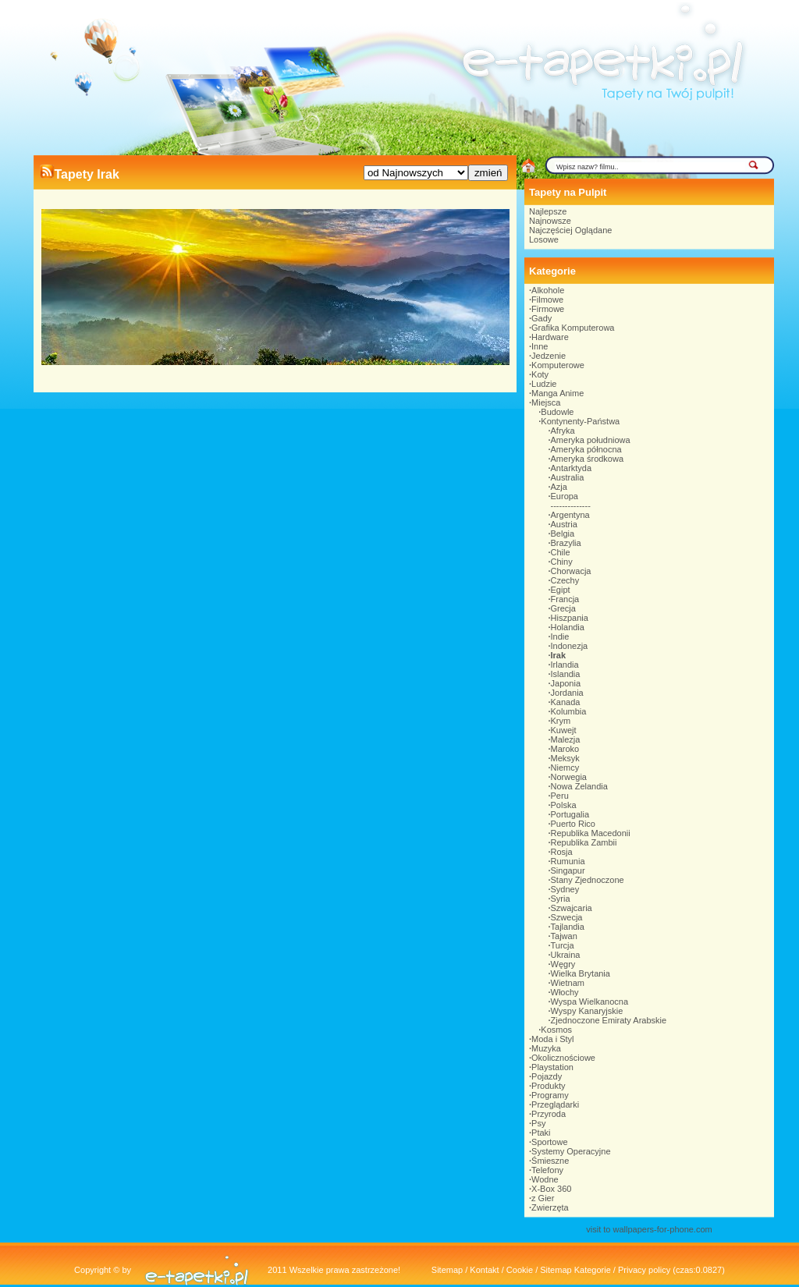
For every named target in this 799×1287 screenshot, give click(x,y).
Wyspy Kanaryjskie (587, 1011)
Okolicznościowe (563, 1057)
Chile (560, 552)
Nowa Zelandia (579, 786)
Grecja (563, 608)
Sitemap (447, 1270)
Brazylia (566, 543)
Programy (550, 1095)
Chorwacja (571, 571)
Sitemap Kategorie (575, 1270)
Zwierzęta (550, 1207)
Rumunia (568, 861)
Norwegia (569, 777)
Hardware (550, 337)
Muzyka (546, 1048)
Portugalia (570, 814)
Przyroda (548, 1114)
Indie (560, 636)
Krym (561, 720)
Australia (567, 477)
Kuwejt (564, 730)
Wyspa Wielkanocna (590, 1001)
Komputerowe (557, 365)
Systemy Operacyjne (570, 1151)
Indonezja (569, 646)
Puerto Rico (573, 823)
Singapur (568, 870)
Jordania (567, 692)
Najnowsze (550, 220)
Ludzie (543, 383)
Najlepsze (547, 211)
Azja (559, 486)
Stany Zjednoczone (587, 880)
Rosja (562, 851)
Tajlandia (567, 926)
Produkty (548, 1085)
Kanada (566, 702)
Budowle (557, 412)
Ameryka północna (586, 449)
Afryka (563, 430)
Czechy (565, 580)
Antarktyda (571, 468)
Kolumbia (569, 711)
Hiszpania (569, 617)
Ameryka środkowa (587, 458)
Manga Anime (557, 393)
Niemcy (565, 767)
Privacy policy (644, 1270)
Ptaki (540, 1132)
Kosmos (556, 1029)
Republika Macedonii (590, 833)
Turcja (562, 945)
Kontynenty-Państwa (580, 421)
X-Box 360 (551, 1188)
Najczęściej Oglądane (570, 230)
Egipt (560, 589)
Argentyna (570, 514)
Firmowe (547, 309)
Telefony (547, 1170)
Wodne (545, 1179)
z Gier (542, 1198)
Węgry (563, 964)
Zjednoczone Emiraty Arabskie (609, 1020)
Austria (564, 524)
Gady (541, 318)
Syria (560, 898)
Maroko (565, 748)
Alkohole (547, 290)
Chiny (562, 561)
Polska (564, 805)
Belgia (563, 533)
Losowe (544, 239)
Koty (540, 374)
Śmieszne (550, 1160)
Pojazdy (546, 1076)
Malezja (566, 739)
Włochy (565, 992)
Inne (539, 346)
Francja (565, 599)
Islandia (566, 674)
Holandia (567, 627)
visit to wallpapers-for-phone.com (649, 1229)
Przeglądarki (555, 1104)
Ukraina (566, 954)
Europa (564, 496)
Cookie (519, 1270)
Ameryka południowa (590, 440)
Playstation (552, 1067)
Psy (538, 1123)
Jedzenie (548, 355)
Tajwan (564, 936)
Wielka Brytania (580, 973)
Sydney (565, 889)
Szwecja (567, 917)
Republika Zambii (584, 842)
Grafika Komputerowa (572, 327)
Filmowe (547, 299)
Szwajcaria (571, 908)
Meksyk (565, 758)
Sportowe (549, 1142)
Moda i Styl (552, 1039)
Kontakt (484, 1270)
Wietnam (567, 982)
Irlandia (565, 664)
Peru (560, 795)
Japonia (566, 683)
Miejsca (545, 402)
